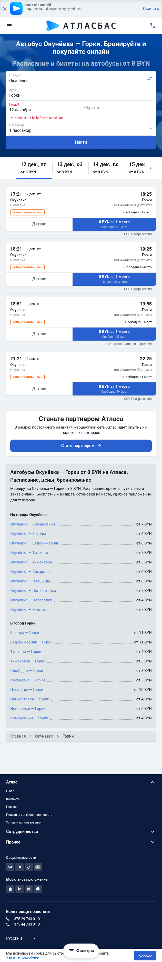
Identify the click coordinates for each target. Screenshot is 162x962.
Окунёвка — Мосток (28, 609)
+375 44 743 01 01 (27, 924)
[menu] (9, 25)
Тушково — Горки (25, 651)
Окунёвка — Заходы (28, 533)
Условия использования (24, 822)
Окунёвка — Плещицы (30, 581)
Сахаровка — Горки (27, 680)
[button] (34, 168)
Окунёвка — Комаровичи (32, 524)
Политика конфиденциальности (29, 815)
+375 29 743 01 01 (27, 919)
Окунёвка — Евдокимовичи (34, 543)
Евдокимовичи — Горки (31, 642)
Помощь (12, 807)
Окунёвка (44, 736)
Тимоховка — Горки (27, 661)
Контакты (13, 799)
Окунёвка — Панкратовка (33, 590)
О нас (10, 791)
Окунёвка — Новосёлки (31, 600)
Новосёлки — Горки (28, 708)
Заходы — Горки (24, 632)
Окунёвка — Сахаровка (31, 571)
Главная (18, 736)
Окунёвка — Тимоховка (31, 562)
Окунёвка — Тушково (29, 552)
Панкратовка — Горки (29, 699)
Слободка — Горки (26, 670)
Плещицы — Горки (26, 689)
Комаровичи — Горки (29, 718)
